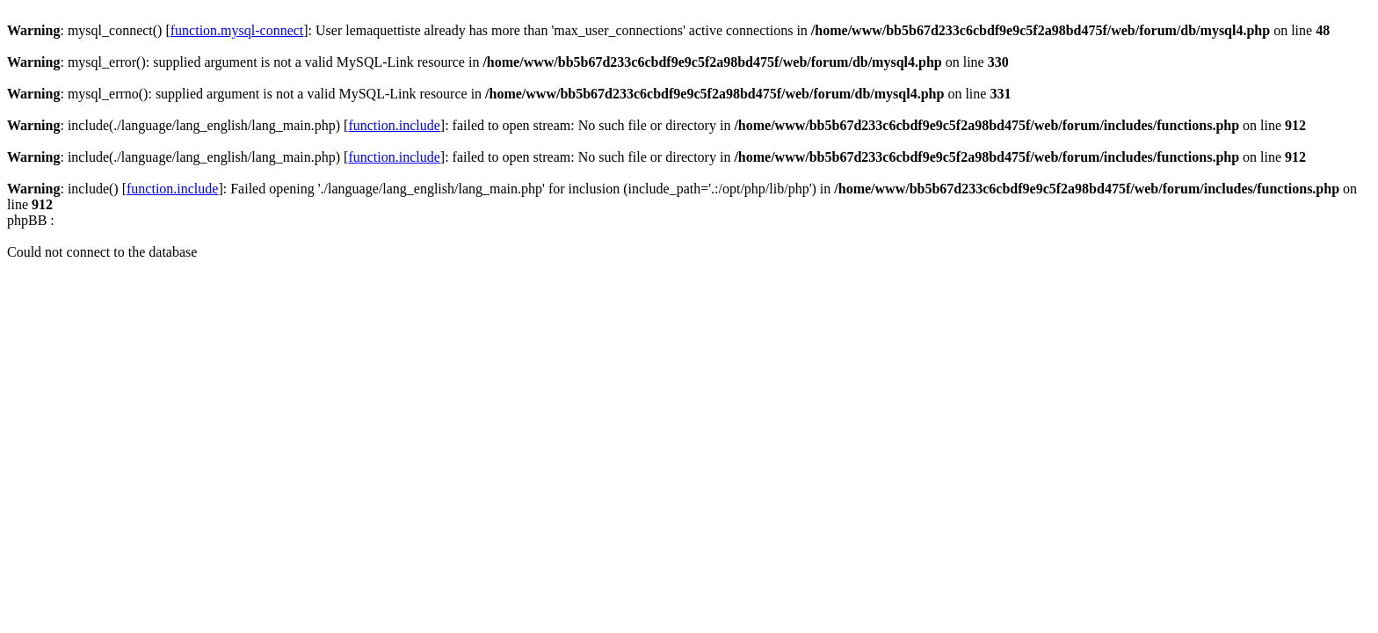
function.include (393, 125)
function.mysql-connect (237, 30)
